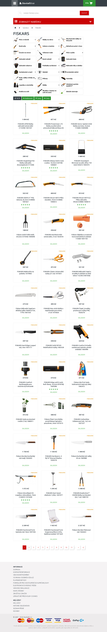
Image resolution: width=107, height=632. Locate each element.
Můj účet (17, 603)
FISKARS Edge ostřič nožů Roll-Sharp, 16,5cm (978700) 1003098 (53, 384)
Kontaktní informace (21, 572)
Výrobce (26, 28)
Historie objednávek (21, 606)
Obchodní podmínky (21, 575)
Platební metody (19, 580)
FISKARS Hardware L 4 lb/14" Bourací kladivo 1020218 (53, 458)
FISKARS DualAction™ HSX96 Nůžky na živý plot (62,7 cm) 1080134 (81, 495)
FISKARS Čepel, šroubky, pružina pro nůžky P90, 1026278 (81, 310)
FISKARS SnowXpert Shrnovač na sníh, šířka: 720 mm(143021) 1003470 (82, 163)
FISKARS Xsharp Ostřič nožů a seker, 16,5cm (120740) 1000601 (53, 163)
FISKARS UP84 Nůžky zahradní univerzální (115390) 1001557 (25, 126)
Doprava (16, 569)
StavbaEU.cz (28, 617)
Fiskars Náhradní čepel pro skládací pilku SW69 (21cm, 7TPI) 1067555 (25, 310)
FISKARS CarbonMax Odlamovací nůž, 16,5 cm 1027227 (81, 421)
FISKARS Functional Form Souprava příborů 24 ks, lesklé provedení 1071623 (53, 532)
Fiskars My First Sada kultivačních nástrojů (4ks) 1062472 (81, 384)
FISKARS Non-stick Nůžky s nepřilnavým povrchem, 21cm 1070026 (53, 310)
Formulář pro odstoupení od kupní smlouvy (31, 583)
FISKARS (38, 28)
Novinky (16, 611)
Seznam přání (18, 608)
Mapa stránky (18, 591)
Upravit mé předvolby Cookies (25, 596)
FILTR (17, 98)
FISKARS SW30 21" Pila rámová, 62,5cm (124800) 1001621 (25, 200)
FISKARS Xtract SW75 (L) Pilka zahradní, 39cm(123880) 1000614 (81, 200)
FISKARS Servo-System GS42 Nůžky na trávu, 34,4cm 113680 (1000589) (81, 126)
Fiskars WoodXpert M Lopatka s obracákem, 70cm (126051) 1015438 (25, 495)
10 (66, 547)
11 (72, 547)
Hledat (84, 13)
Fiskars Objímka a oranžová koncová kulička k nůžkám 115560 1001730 (81, 237)
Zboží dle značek (20, 593)
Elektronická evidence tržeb (24, 585)
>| (83, 547)
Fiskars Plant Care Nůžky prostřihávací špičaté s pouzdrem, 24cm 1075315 (53, 421)
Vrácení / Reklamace (21, 588)
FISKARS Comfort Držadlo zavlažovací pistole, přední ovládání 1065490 (81, 347)
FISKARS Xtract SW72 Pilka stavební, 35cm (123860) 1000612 (53, 200)
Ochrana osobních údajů (23, 577)
